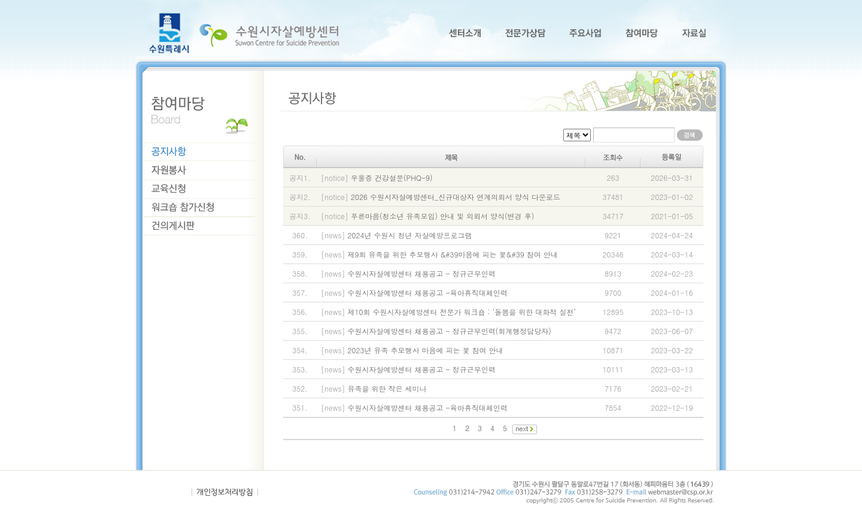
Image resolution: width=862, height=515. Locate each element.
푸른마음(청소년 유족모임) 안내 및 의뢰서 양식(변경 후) (442, 216)
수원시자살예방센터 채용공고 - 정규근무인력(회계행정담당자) (449, 331)
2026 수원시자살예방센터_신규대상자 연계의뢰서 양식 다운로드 (455, 197)
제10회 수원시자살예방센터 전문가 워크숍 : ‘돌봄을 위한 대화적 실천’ (462, 312)
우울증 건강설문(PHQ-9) (391, 177)
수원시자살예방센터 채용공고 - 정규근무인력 (422, 273)
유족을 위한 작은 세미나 (387, 388)
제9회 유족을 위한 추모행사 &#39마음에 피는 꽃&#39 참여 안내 (453, 254)
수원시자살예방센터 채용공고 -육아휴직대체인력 (428, 292)
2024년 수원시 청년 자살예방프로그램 (410, 235)
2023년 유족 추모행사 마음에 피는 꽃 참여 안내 (425, 350)
